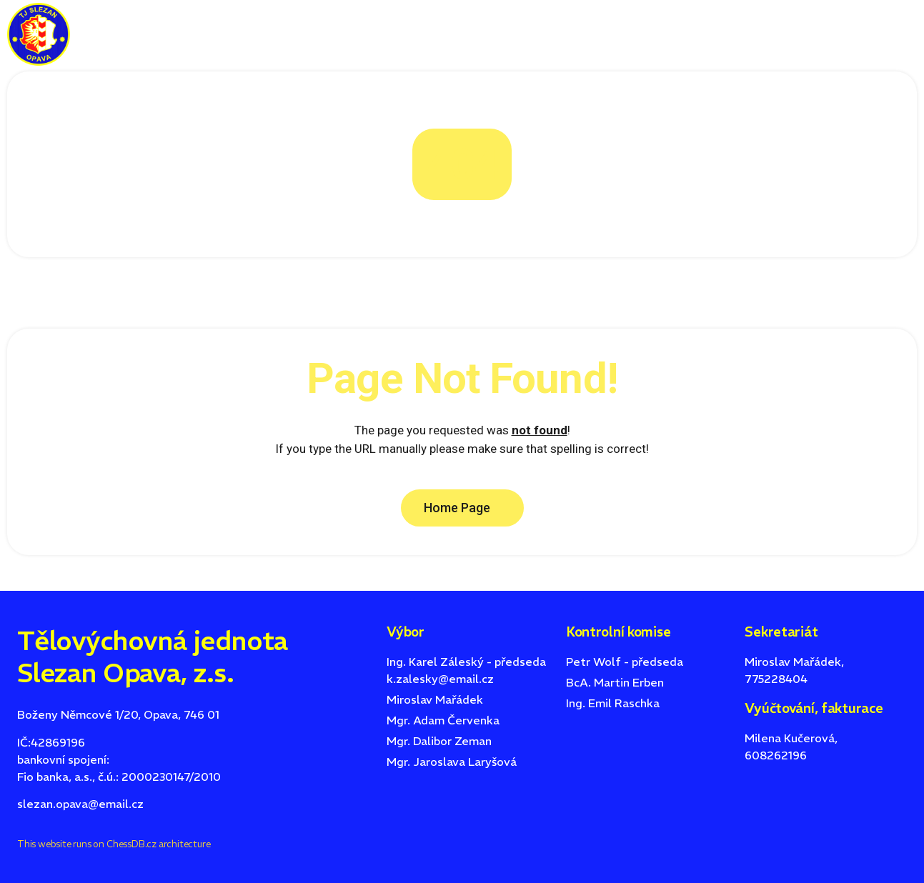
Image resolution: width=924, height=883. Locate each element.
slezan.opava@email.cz (80, 804)
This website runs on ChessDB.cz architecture (113, 844)
